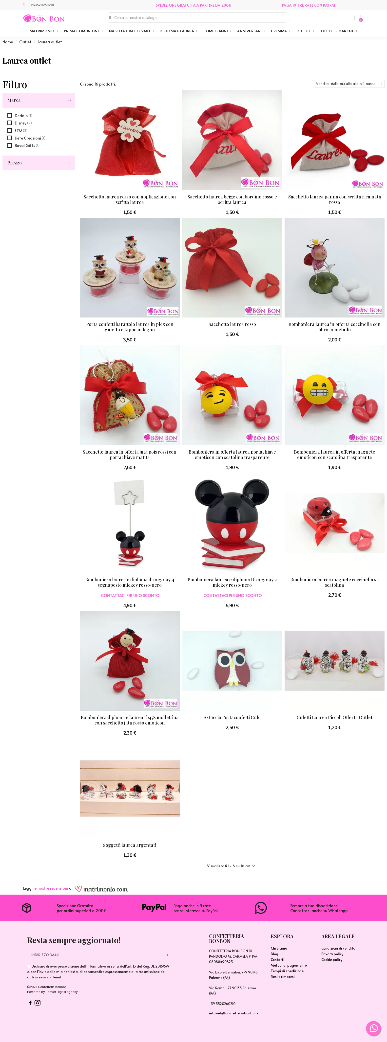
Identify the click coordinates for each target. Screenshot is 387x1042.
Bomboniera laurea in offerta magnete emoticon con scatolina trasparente (334, 454)
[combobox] (198, 17)
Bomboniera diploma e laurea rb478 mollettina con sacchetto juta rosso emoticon (130, 720)
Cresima (280, 31)
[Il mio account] (355, 18)
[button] (360, 17)
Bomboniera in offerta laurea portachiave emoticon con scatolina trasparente (232, 454)
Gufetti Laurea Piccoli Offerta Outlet (334, 717)
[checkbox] (19, 115)
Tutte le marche (338, 31)
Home (7, 41)
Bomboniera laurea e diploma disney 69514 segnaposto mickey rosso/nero (129, 582)
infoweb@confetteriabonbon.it (234, 1013)
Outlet (305, 31)
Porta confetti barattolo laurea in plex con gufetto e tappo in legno (130, 327)
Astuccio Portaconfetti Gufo (232, 717)
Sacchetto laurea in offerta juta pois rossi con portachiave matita (129, 454)
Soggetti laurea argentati (129, 845)
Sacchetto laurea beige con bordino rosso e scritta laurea (232, 199)
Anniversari (251, 31)
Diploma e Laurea (178, 31)
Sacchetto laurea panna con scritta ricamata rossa (334, 199)
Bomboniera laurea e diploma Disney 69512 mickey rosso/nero (232, 582)
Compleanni (217, 31)
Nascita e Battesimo (131, 31)
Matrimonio (44, 31)
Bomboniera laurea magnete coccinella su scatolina (334, 582)
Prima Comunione (83, 31)
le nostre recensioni (51, 888)
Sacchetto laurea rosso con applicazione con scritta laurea (130, 199)
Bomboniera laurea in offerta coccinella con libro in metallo (335, 327)
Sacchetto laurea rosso (232, 324)
